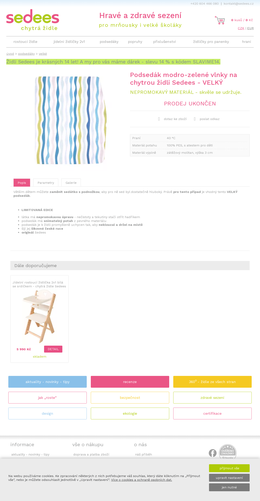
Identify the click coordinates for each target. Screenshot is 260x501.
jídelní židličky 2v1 (69, 41)
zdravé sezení (212, 397)
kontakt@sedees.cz (239, 3)
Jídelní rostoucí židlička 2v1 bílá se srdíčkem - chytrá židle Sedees (39, 284)
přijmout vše (229, 468)
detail (53, 349)
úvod (10, 54)
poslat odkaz (207, 119)
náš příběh (143, 454)
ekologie (130, 413)
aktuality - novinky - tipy (47, 382)
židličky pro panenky (211, 41)
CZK (241, 28)
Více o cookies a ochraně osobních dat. (141, 480)
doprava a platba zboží (91, 454)
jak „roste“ (47, 397)
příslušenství (164, 41)
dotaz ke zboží (172, 119)
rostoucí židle (25, 41)
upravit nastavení (229, 478)
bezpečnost (130, 397)
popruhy (135, 41)
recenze (130, 382)
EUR (250, 28)
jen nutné (229, 487)
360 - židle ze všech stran (212, 380)
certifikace (212, 413)
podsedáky (26, 54)
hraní (246, 41)
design (47, 413)
